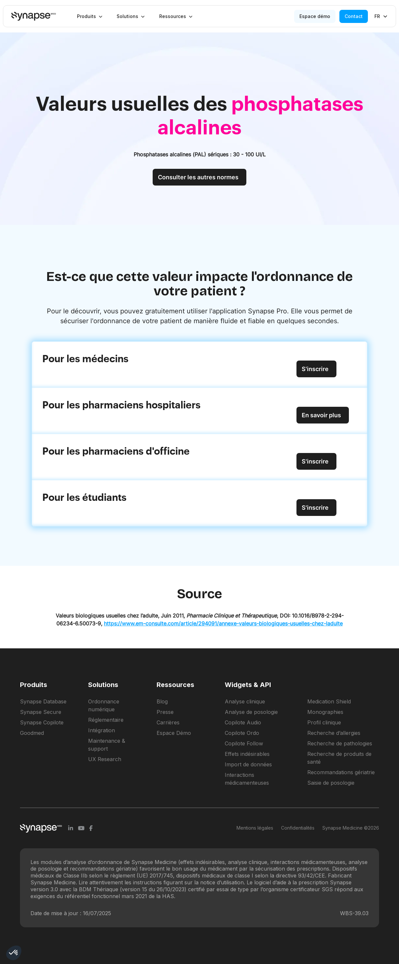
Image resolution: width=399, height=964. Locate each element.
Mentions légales (255, 828)
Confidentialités (297, 828)
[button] (90, 16)
